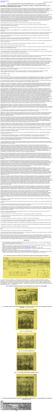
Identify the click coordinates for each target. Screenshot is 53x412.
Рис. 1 (5, 255)
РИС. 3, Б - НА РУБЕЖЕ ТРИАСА (26, 331)
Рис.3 (2, 306)
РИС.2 (7, 286)
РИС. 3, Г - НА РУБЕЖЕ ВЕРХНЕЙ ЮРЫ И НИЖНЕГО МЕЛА (26, 372)
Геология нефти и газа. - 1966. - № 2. (29, 246)
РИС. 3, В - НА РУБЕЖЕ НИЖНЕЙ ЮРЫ (26, 350)
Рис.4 (2, 398)
